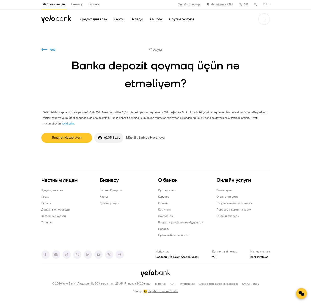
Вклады (136, 19)
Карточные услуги (53, 216)
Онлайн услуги (233, 181)
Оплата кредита (227, 197)
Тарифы (46, 222)
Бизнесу (76, 4)
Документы (165, 216)
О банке (94, 4)
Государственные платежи (234, 203)
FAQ (52, 50)
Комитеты (164, 210)
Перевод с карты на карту (233, 210)
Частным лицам (54, 4)
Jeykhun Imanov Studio (163, 291)
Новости (164, 229)
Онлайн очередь (189, 4)
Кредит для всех (93, 19)
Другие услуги (181, 19)
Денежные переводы (55, 210)
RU (265, 4)
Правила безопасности (173, 235)
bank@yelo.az (259, 257)
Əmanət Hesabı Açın (67, 138)
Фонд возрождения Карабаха (218, 284)
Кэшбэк (156, 19)
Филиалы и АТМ (222, 4)
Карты (119, 19)
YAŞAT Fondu (250, 284)
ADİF (173, 284)
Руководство (166, 190)
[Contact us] (301, 293)
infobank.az (187, 284)
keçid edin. (68, 123)
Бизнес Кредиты (111, 190)
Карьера (163, 197)
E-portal (160, 284)
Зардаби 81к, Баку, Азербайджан (177, 257)
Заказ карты (224, 190)
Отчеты (163, 203)
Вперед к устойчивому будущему (180, 222)
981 (246, 4)
